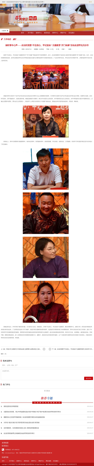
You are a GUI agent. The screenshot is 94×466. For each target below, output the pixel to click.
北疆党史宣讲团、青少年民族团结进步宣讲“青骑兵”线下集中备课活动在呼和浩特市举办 (32, 412)
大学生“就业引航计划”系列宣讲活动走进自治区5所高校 (21, 422)
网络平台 (63, 33)
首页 (22, 33)
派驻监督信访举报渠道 (11, 406)
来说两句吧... (47, 373)
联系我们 (5, 446)
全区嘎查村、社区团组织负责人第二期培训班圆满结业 (21, 428)
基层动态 (47, 33)
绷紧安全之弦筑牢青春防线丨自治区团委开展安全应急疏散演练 (24, 417)
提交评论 (88, 378)
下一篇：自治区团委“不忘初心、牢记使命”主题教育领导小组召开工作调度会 (71, 349)
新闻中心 (39, 33)
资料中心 (55, 33)
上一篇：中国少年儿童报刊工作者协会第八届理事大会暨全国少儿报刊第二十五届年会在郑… (23, 349)
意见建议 (71, 33)
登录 (90, 2)
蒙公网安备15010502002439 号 (68, 464)
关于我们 (31, 33)
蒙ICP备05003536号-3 (52, 464)
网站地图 (48, 461)
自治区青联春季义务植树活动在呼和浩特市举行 (19, 433)
